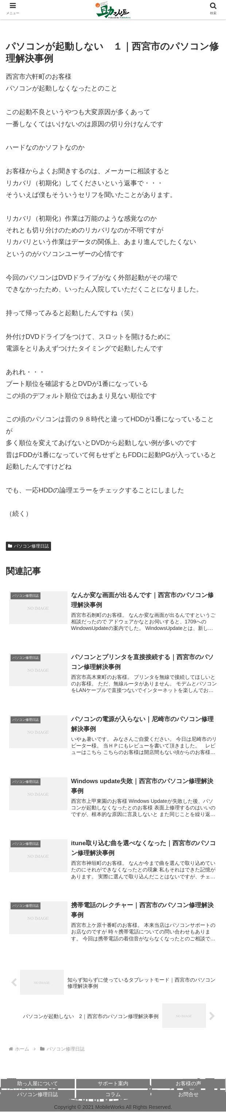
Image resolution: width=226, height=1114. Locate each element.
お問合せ (188, 1096)
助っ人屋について (37, 1085)
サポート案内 (113, 1085)
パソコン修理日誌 (28, 546)
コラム (113, 1096)
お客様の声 (188, 1085)
